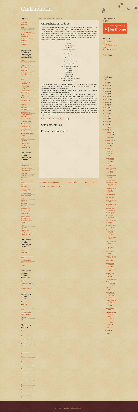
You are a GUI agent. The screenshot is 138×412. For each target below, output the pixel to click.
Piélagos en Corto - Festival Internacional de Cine (110, 46)
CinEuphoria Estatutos (27, 30)
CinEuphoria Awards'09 (110, 216)
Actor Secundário (26, 90)
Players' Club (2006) (110, 252)
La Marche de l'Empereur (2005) (110, 247)
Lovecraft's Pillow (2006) (111, 269)
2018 (106, 105)
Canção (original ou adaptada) (26, 115)
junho (108, 148)
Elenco (23, 95)
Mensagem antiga (92, 182)
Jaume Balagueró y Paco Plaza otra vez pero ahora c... (111, 303)
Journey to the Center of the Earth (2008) (110, 293)
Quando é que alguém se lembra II (110, 264)
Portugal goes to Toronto (111, 205)
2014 (106, 116)
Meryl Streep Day (111, 220)
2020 (106, 99)
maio (108, 327)
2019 (106, 102)
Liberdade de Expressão (28, 283)
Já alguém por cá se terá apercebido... (111, 190)
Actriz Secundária (26, 93)
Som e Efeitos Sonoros (27, 119)
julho (108, 146)
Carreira (23, 281)
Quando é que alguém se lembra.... (110, 275)
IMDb (22, 27)
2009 (106, 130)
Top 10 (23, 319)
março (108, 333)
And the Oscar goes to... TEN (111, 209)
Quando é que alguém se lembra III (110, 159)
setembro (109, 140)
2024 (106, 88)
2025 (106, 85)
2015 (106, 113)
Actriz (22, 79)
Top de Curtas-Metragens (25, 144)
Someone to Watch (26, 288)
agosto (109, 143)
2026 (106, 83)
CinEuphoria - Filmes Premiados (27, 39)
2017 (106, 107)
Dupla (22, 98)
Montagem (24, 107)
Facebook (24, 22)
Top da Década (25, 147)
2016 (106, 110)
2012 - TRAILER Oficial (111, 242)
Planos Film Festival (109, 50)
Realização (24, 70)
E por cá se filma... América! (111, 200)
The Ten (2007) (110, 213)
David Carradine (111, 298)
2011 (106, 124)
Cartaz (23, 135)
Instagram (24, 24)
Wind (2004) (109, 260)
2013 (106, 118)
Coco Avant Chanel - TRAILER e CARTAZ (110, 232)
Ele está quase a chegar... (111, 313)
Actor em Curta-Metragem (25, 82)
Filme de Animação (26, 65)
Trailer (23, 138)
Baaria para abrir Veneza (111, 176)
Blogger (80, 408)
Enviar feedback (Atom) (53, 186)
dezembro (110, 132)
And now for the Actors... (110, 164)
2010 (106, 127)
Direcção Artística (26, 121)
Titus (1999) (109, 151)
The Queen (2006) (111, 279)
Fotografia (24, 109)
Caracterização (25, 126)
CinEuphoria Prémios (27, 32)
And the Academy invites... (111, 154)
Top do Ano (24, 140)
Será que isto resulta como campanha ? (110, 283)
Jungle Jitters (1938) (110, 308)
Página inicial (71, 182)
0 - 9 (22, 397)
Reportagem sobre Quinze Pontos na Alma (111, 184)
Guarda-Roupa (25, 124)
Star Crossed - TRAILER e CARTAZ (110, 322)
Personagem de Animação (25, 101)
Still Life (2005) (110, 180)
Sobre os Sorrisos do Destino (111, 226)
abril (108, 330)
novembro (110, 135)
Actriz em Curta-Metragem (25, 86)
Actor (22, 77)
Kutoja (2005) (110, 223)
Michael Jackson (111, 194)
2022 (106, 94)
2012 (106, 121)
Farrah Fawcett (110, 197)
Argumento (24, 104)
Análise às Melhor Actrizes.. (111, 238)
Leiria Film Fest (107, 42)
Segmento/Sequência (27, 133)
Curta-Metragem (25, 68)
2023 (106, 91)
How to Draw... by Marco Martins (111, 256)
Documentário (25, 63)
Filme (22, 60)
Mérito (23, 286)
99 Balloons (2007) (109, 288)
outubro (109, 137)
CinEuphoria (36, 8)
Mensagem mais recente (49, 182)
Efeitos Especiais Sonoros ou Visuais (26, 219)
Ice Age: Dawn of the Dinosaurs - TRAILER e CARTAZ (111, 171)
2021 (106, 96)
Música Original (25, 112)
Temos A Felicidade (110, 317)
